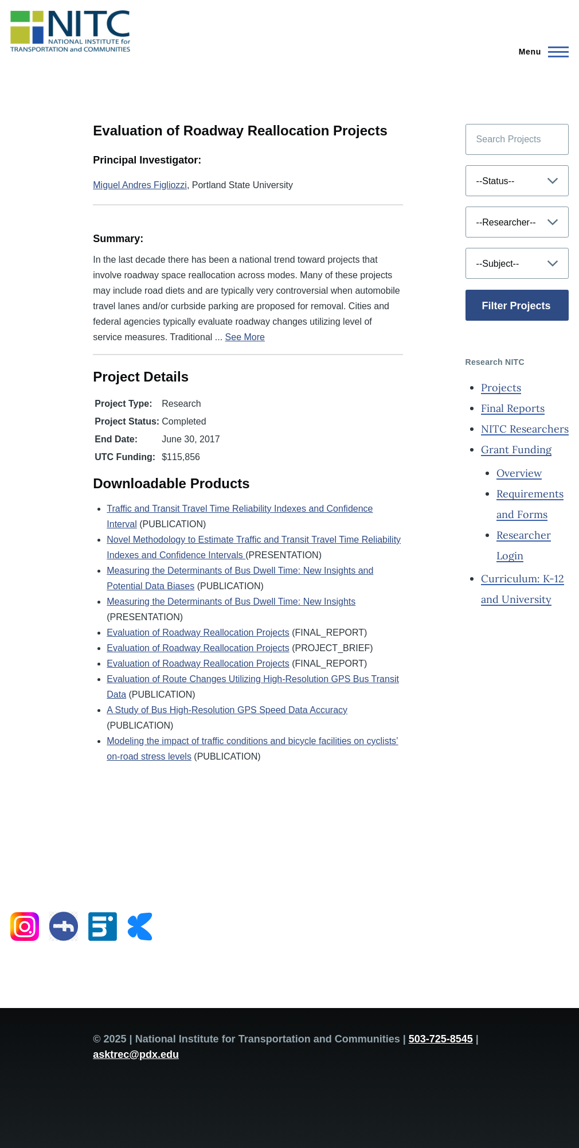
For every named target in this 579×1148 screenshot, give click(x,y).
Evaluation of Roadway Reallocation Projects (198, 632)
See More (245, 337)
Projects (501, 387)
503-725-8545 (441, 1039)
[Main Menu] (540, 51)
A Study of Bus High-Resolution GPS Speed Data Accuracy (227, 710)
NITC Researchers (525, 428)
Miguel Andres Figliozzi (140, 185)
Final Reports (513, 408)
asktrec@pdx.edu (136, 1054)
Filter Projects (516, 306)
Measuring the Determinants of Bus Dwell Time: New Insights (231, 601)
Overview (519, 473)
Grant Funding (516, 449)
